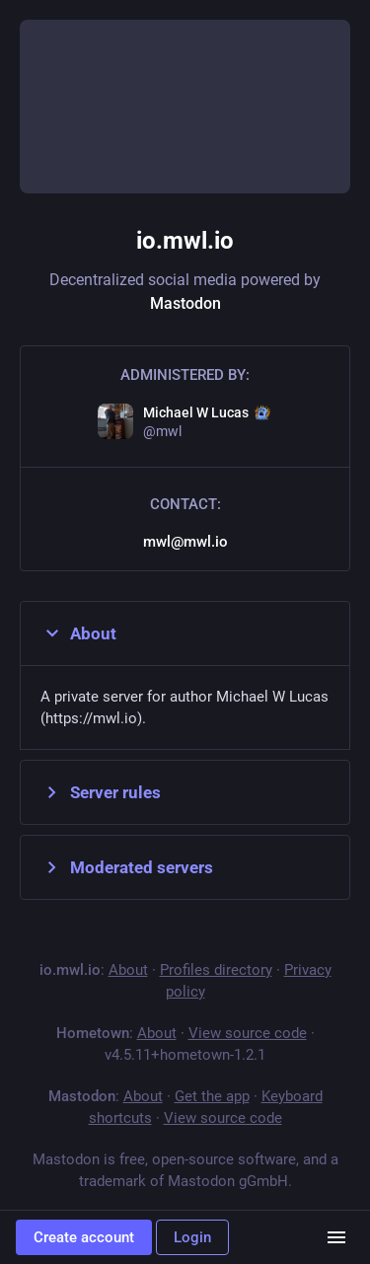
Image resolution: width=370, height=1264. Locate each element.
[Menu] (336, 1237)
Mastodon (185, 303)
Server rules (100, 792)
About (78, 633)
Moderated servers (126, 867)
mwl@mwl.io (185, 542)
